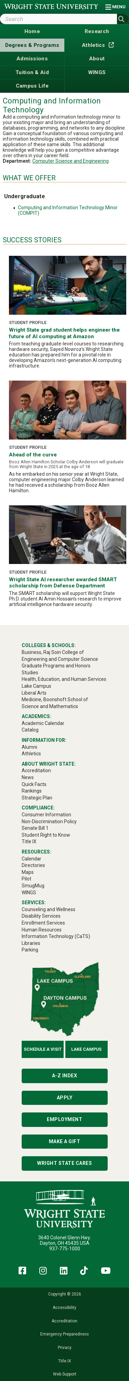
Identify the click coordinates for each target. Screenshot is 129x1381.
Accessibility (64, 1307)
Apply (65, 1097)
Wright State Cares (64, 1163)
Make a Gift (64, 1141)
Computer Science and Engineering (70, 161)
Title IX (64, 1361)
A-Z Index (64, 1075)
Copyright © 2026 (64, 1294)
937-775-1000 (64, 1248)
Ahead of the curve (33, 455)
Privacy (65, 1347)
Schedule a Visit (43, 1049)
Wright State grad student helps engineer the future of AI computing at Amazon (64, 333)
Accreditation (64, 1321)
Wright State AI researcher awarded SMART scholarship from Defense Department (63, 582)
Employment (64, 1119)
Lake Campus (86, 1049)
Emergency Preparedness (64, 1334)
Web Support (64, 1374)
